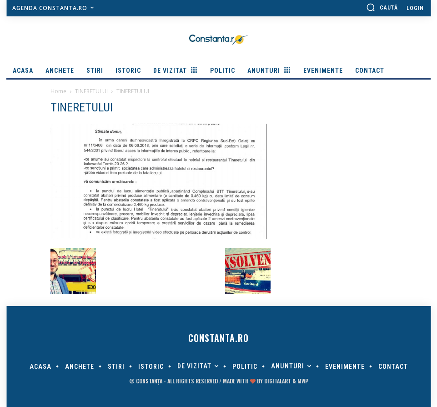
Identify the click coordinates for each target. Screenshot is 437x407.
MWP (302, 381)
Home (58, 91)
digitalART (277, 381)
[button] (382, 7)
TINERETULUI (91, 91)
